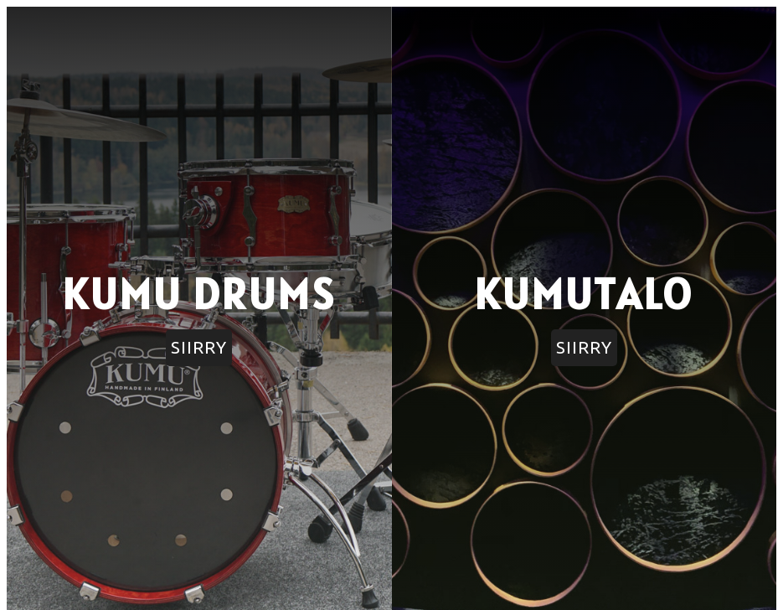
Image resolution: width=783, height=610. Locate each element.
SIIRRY (199, 347)
